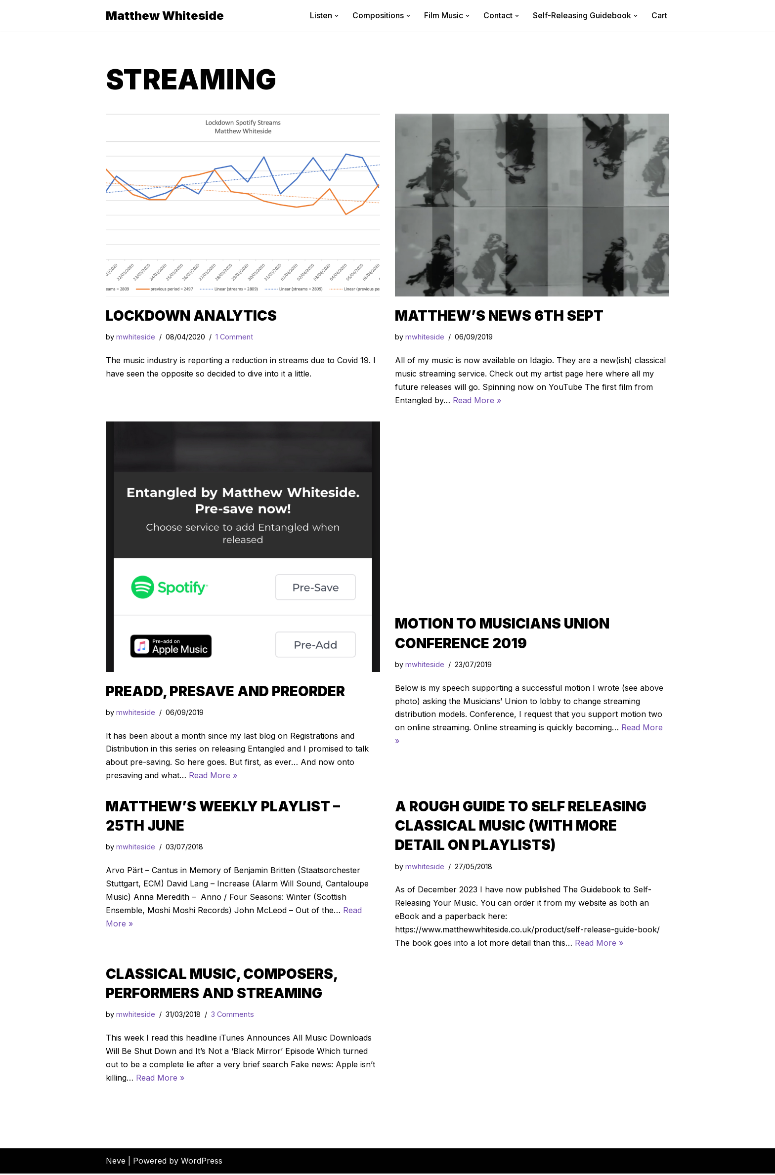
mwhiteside (135, 337)
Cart (659, 15)
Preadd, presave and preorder (225, 691)
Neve (116, 1162)
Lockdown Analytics (191, 315)
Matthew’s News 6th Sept (499, 315)
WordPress (201, 1162)
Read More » (477, 400)
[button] (337, 16)
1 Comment (234, 337)
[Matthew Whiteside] (165, 15)
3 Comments (232, 1015)
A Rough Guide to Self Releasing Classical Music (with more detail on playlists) (520, 826)
